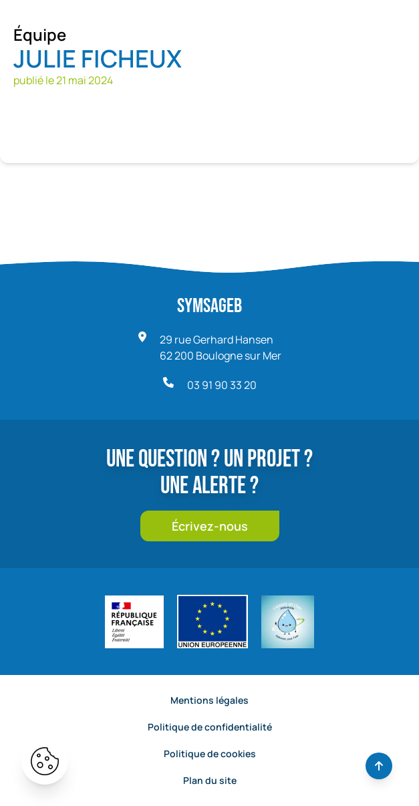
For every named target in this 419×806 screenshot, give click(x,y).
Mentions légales (209, 700)
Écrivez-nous (210, 526)
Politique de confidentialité (210, 726)
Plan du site (210, 780)
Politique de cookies (210, 753)
